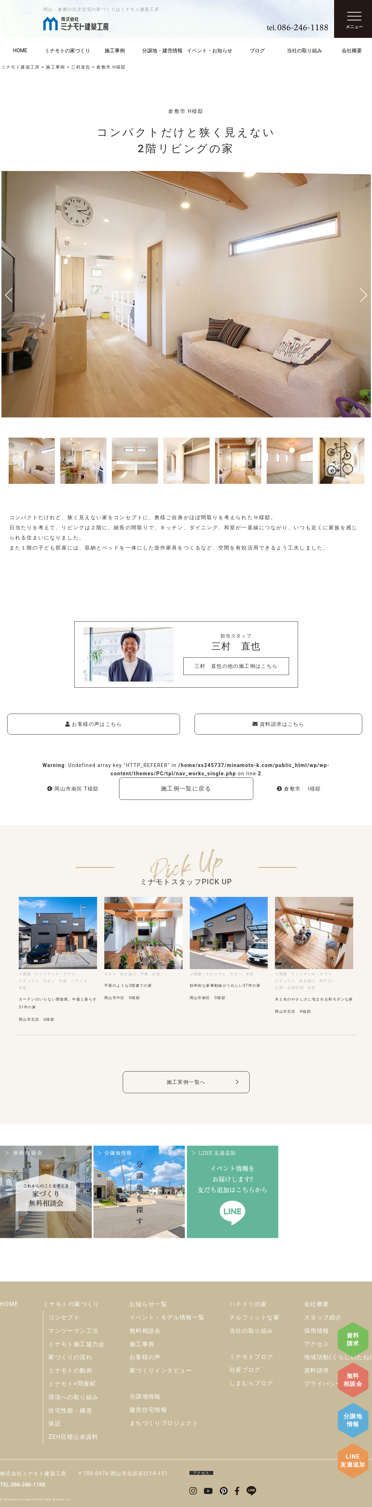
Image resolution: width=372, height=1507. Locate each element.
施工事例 (115, 50)
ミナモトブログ (251, 1356)
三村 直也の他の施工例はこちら (236, 666)
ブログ (257, 50)
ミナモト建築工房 (20, 67)
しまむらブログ (251, 1383)
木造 (23, 988)
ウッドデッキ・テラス (55, 974)
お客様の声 (145, 1357)
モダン (49, 981)
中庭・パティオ (73, 981)
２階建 (25, 974)
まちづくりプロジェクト (164, 1423)
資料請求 (353, 1339)
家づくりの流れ (70, 1357)
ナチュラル (29, 981)
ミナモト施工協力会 (76, 1344)
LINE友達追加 (353, 1460)
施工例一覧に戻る (186, 788)
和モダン (327, 981)
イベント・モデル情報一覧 (167, 1317)
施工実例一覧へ (186, 1082)
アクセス (316, 1344)
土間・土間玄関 (289, 988)
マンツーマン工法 (73, 1330)
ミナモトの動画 (70, 1370)
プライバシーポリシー (335, 1383)
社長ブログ (245, 1369)
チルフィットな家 (254, 1317)
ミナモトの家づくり (67, 50)
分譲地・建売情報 (162, 50)
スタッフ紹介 (323, 1317)
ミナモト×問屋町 (72, 1383)
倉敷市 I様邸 (299, 789)
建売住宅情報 (148, 1409)
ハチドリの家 (248, 1304)
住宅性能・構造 (70, 1410)
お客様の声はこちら (93, 724)
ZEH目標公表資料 (73, 1436)
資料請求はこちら (278, 724)
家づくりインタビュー (161, 1370)
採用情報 (316, 1330)
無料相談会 (352, 1379)
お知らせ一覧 (148, 1304)
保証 (54, 1423)
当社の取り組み (304, 50)
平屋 (144, 974)
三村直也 (81, 67)
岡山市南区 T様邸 (73, 789)
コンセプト (64, 1317)
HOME (9, 1304)
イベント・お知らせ (209, 50)
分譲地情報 (352, 1420)
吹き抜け (128, 974)
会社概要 (316, 1304)
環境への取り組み (73, 1397)
